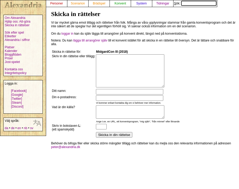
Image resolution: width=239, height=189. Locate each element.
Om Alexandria (15, 18)
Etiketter (10, 36)
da (6, 128)
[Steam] (16, 102)
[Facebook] (18, 91)
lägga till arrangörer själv (90, 40)
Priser (9, 58)
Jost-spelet (12, 62)
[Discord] (17, 106)
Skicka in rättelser (17, 25)
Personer (56, 3)
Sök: (195, 3)
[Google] (17, 95)
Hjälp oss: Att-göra (17, 21)
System (141, 3)
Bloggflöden (13, 54)
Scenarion (78, 3)
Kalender (11, 51)
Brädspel (99, 3)
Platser (9, 47)
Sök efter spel (14, 32)
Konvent (120, 3)
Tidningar (162, 3)
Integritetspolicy (15, 73)
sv (31, 128)
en (19, 128)
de (12, 128)
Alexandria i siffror (17, 40)
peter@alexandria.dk (65, 156)
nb (25, 128)
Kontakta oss (14, 69)
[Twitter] (16, 99)
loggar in (67, 33)
